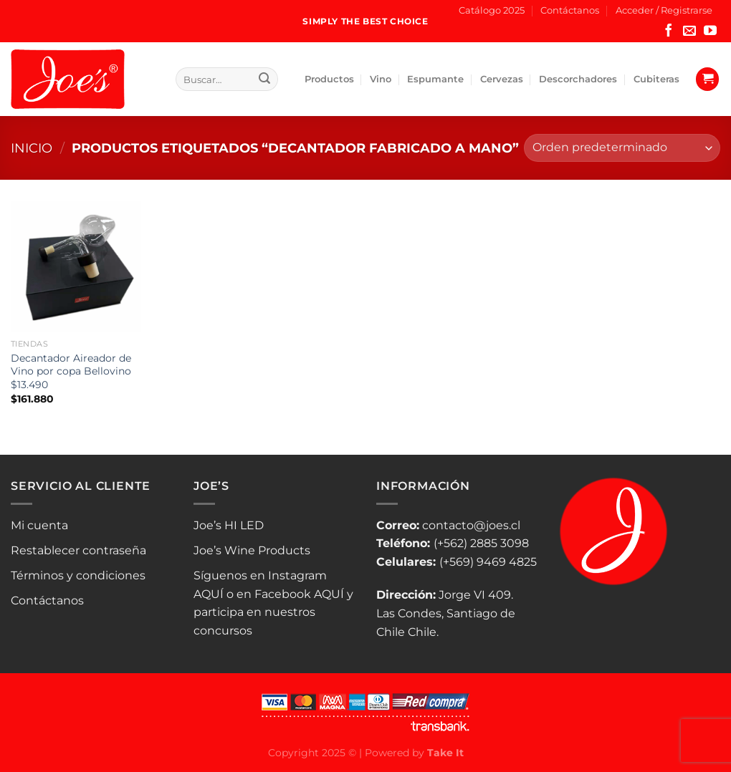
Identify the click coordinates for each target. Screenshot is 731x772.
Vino (380, 79)
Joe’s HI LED (229, 525)
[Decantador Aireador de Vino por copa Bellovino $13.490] (76, 266)
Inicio (31, 148)
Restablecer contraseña (78, 550)
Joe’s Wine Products (252, 550)
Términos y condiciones (78, 575)
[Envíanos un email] (689, 31)
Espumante (435, 79)
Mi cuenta (39, 525)
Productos (329, 79)
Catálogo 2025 (492, 10)
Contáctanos (569, 10)
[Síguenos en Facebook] (668, 31)
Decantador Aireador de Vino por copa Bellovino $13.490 (71, 371)
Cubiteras (656, 79)
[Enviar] (264, 79)
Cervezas (501, 79)
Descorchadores (578, 79)
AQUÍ (209, 594)
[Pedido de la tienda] (622, 148)
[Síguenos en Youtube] (710, 31)
